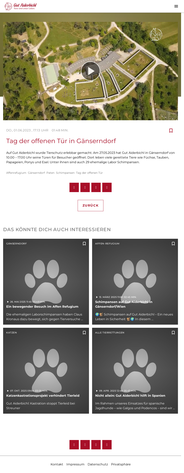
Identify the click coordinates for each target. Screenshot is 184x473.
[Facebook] (74, 444)
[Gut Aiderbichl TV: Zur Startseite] (20, 6)
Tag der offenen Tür (89, 173)
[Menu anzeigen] (176, 6)
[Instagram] (85, 444)
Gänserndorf (36, 173)
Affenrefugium (16, 173)
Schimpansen (65, 173)
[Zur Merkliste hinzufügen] (171, 130)
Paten (50, 173)
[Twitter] (107, 444)
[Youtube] (96, 444)
